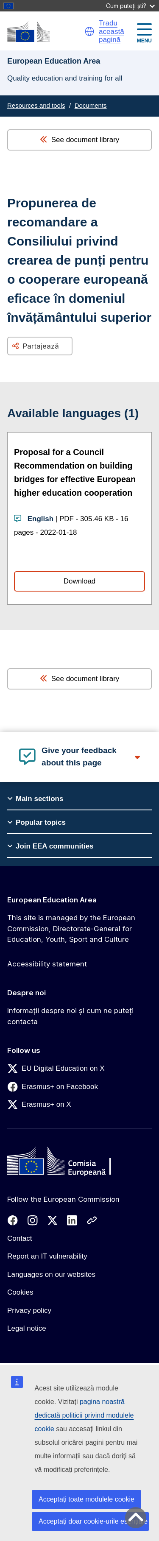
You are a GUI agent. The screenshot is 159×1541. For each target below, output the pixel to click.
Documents (91, 105)
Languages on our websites (51, 1274)
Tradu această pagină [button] (111, 31)
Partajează (41, 346)
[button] (89, 31)
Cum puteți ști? (130, 5)
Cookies (20, 1292)
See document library (80, 140)
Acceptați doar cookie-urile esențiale (93, 1521)
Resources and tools (36, 105)
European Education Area (52, 900)
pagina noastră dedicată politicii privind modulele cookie (84, 1415)
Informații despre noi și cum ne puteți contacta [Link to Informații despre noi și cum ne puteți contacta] (70, 1016)
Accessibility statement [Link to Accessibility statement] (47, 964)
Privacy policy (29, 1310)
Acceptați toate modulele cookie (86, 1499)
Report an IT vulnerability (47, 1256)
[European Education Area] (28, 31)
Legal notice (26, 1328)
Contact (19, 1238)
